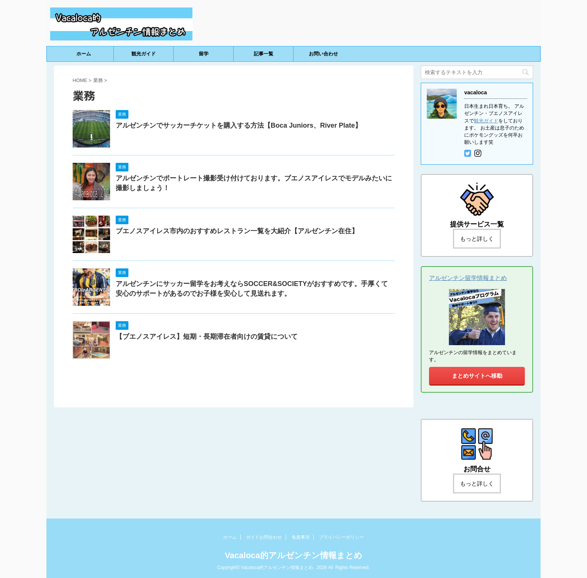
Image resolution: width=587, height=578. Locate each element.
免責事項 (301, 537)
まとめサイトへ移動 (477, 375)
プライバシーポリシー (341, 537)
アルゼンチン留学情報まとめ (468, 278)
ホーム (83, 54)
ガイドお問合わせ (264, 537)
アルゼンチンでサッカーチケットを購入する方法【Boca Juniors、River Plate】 (239, 125)
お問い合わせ (323, 54)
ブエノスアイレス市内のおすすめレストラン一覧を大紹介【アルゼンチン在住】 (237, 231)
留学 (204, 54)
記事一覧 (263, 54)
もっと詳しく (477, 238)
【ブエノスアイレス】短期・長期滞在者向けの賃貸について (207, 336)
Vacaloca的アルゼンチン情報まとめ (293, 555)
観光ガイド (143, 54)
